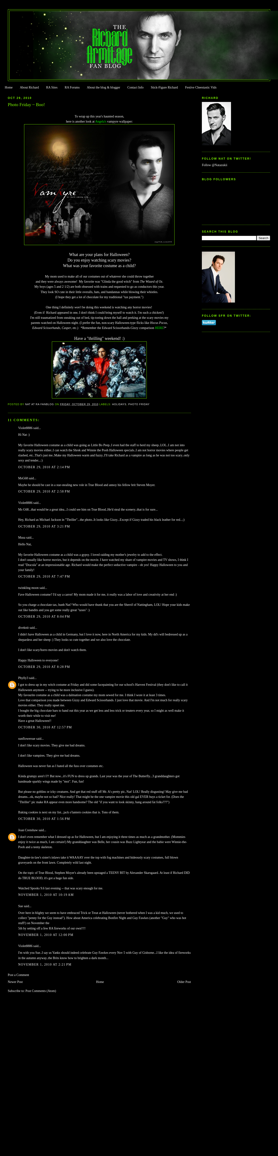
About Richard (29, 87)
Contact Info (135, 87)
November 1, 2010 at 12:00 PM (46, 935)
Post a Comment (18, 975)
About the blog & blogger (103, 87)
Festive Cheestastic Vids (201, 87)
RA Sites (51, 87)
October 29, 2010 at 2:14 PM (44, 467)
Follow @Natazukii (214, 165)
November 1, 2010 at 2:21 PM (45, 964)
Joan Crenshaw (28, 830)
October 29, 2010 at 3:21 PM (44, 526)
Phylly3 (23, 678)
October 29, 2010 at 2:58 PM (44, 491)
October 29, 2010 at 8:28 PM (44, 667)
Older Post (184, 982)
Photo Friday (139, 404)
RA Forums (72, 87)
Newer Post (15, 982)
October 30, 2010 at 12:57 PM (45, 727)
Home (8, 87)
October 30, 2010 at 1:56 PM (44, 819)
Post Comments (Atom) (40, 991)
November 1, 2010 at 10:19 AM (46, 895)
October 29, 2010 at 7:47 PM (44, 576)
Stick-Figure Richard (164, 87)
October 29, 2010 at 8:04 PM (44, 616)
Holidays (119, 404)
